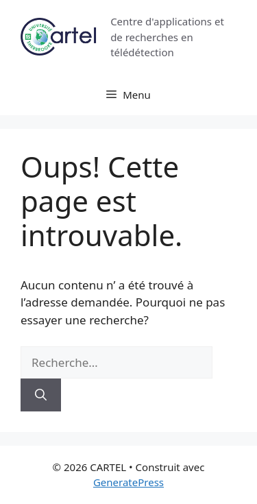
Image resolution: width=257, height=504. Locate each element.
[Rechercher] (41, 395)
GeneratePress (128, 482)
